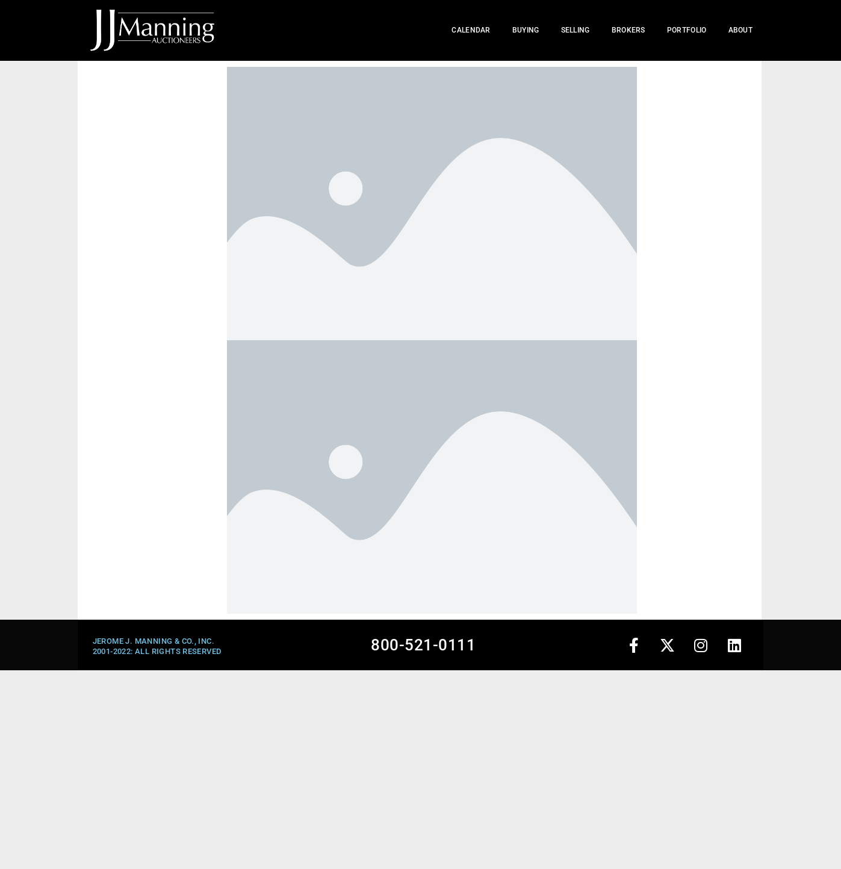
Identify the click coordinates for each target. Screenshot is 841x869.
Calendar (471, 30)
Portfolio (687, 30)
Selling (575, 30)
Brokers (628, 30)
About (740, 30)
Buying (525, 30)
